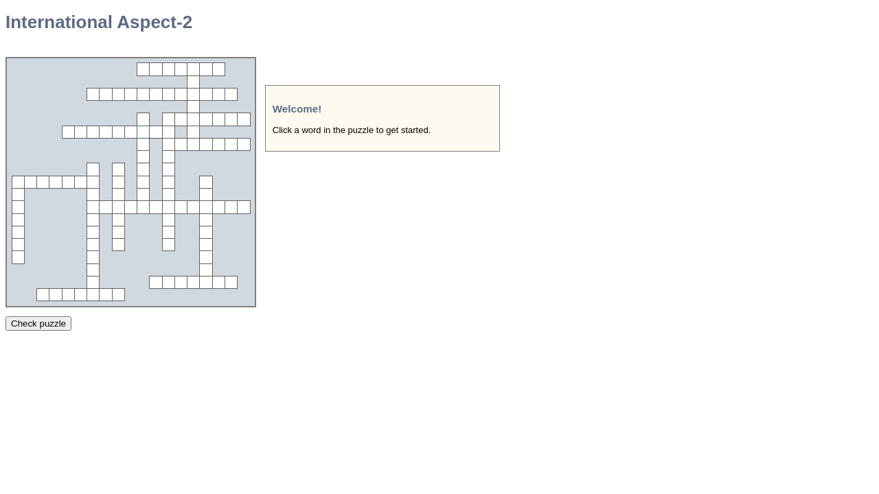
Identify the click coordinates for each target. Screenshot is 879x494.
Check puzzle (38, 323)
